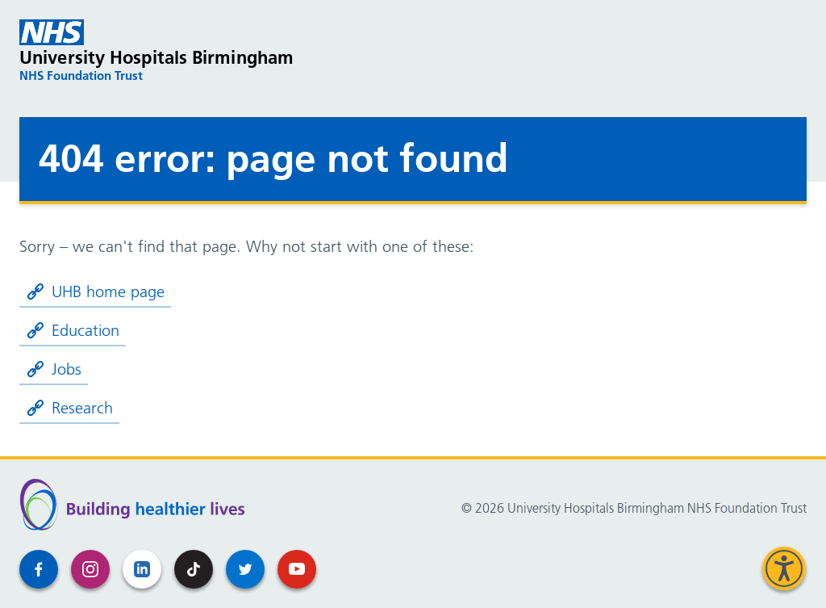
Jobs (53, 369)
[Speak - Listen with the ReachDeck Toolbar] (784, 568)
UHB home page (95, 291)
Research (69, 407)
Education (72, 330)
